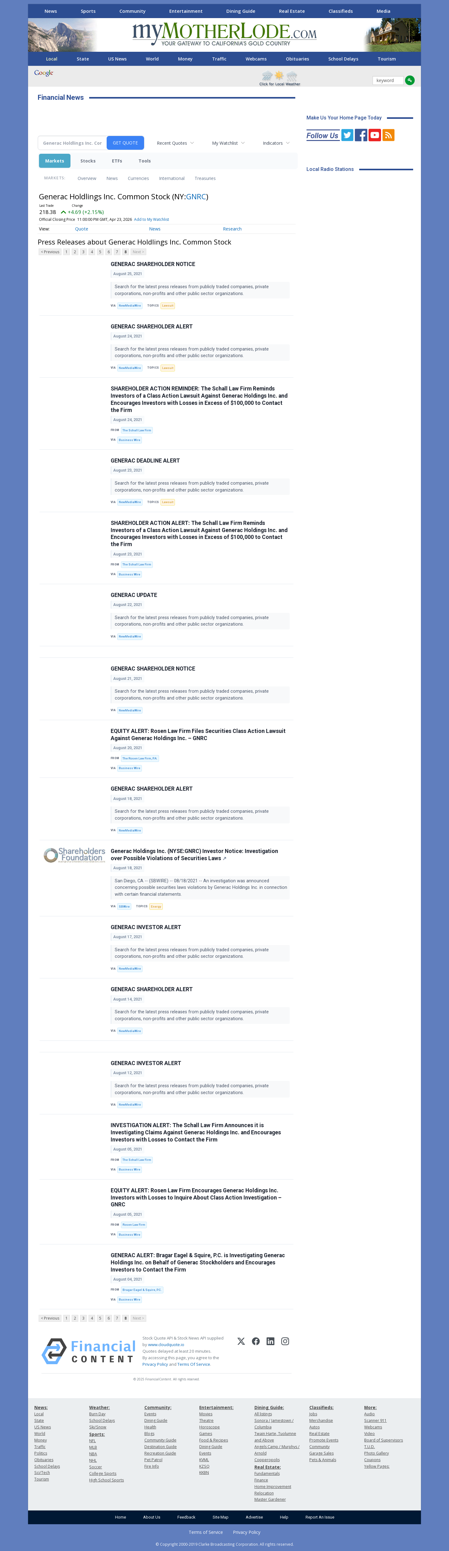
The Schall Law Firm (137, 430)
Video (369, 1433)
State (83, 59)
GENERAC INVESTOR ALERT (146, 927)
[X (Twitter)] (241, 1351)
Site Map (221, 1517)
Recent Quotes (172, 143)
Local (51, 59)
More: (370, 1407)
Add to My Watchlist (151, 219)
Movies (205, 1414)
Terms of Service (206, 1532)
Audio (369, 1414)
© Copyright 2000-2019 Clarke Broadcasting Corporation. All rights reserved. (225, 1544)
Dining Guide (240, 11)
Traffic (219, 59)
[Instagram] (285, 1351)
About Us (151, 1517)
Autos (314, 1427)
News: (41, 1407)
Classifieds (341, 11)
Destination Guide (160, 1446)
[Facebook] (255, 1351)
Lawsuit (167, 305)
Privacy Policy (155, 1364)
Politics (40, 1453)
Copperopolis (267, 1459)
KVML (204, 1459)
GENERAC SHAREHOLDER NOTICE (153, 264)
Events (150, 1414)
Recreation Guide (160, 1453)
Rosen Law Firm (134, 1224)
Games (205, 1433)
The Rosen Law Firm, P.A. (140, 758)
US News (117, 59)
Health (150, 1427)
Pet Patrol (153, 1459)
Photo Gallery (376, 1453)
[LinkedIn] (270, 1351)
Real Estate (292, 11)
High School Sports (106, 1480)
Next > (138, 251)
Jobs (313, 1414)
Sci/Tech (42, 1472)
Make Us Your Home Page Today (344, 118)
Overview (87, 178)
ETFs (117, 161)
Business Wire (129, 440)
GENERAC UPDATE (134, 595)
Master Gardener (270, 1499)
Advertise (254, 1517)
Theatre (206, 1420)
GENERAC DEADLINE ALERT (145, 461)
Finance (261, 1480)
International (172, 178)
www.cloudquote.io (166, 1344)
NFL (92, 1440)
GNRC (196, 196)
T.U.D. (369, 1446)
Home (120, 1517)
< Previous (50, 251)
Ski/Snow (97, 1427)
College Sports (102, 1473)
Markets (54, 161)
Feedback (186, 1517)
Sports (88, 11)
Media (383, 11)
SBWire (124, 906)
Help (284, 1517)
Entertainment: (216, 1407)
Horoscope (209, 1427)
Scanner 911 (375, 1420)
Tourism (387, 59)
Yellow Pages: (376, 1466)
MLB (93, 1447)
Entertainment (186, 11)
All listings (263, 1414)
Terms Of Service (193, 1364)
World (152, 59)
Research (232, 229)
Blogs (149, 1433)
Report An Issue (320, 1517)
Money (185, 59)
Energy (156, 906)
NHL (93, 1460)
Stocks (88, 161)
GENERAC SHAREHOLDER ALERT (152, 326)
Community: (157, 1407)
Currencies (138, 178)
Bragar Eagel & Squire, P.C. (142, 1290)
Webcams (256, 59)
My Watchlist (225, 143)
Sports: (97, 1434)
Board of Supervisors (383, 1440)
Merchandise (321, 1420)
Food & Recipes (213, 1440)
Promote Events (323, 1440)
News (51, 11)
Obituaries (297, 59)
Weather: (99, 1407)
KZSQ (204, 1466)
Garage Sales (321, 1453)
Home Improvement (272, 1486)
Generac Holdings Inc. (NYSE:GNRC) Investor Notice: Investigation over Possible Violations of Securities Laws (194, 854)
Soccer (95, 1467)
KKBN (204, 1472)
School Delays (343, 59)
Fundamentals (267, 1473)
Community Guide (160, 1440)
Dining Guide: (269, 1407)
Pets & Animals (322, 1459)
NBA (93, 1453)
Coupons (372, 1459)
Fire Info (151, 1466)
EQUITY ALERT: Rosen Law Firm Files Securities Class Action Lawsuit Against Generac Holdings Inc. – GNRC (198, 734)
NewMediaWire (130, 305)
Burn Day (97, 1414)
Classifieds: (321, 1407)
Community (132, 11)
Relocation (264, 1493)
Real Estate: (267, 1467)
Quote (81, 229)
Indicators (273, 143)
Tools (144, 161)
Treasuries (205, 178)
